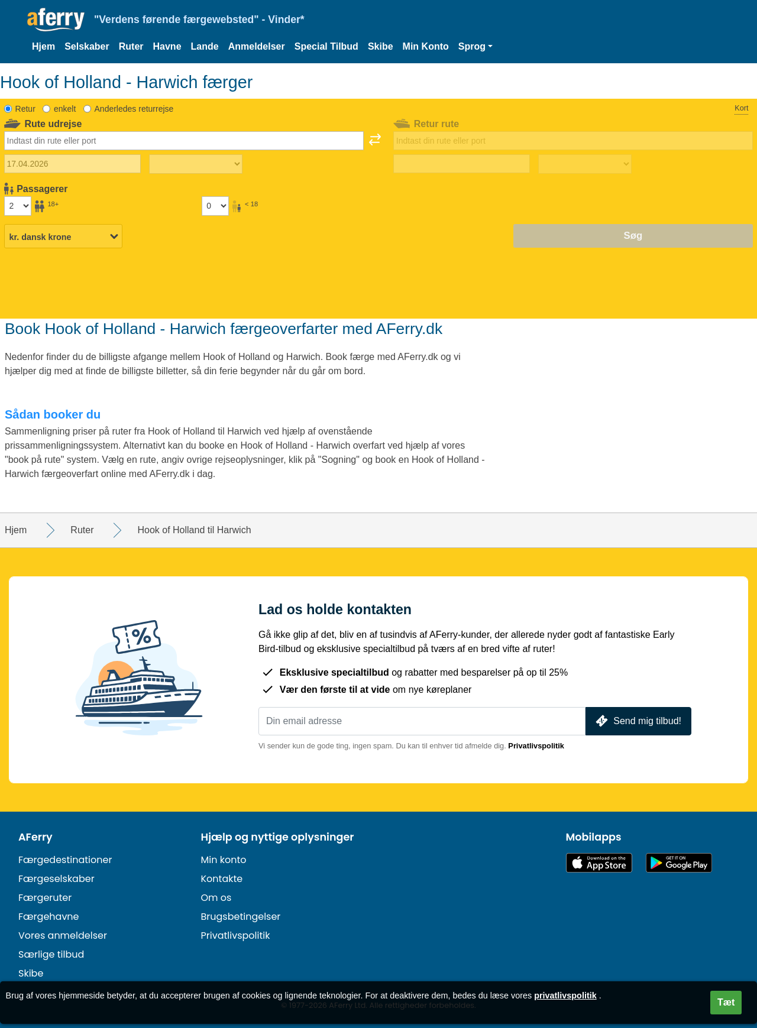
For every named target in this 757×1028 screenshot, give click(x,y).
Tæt (726, 1002)
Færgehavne (48, 916)
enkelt (65, 108)
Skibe (380, 46)
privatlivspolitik (565, 995)
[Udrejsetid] (195, 164)
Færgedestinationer (65, 860)
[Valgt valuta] (63, 236)
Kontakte (222, 879)
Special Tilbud (326, 46)
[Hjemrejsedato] (461, 163)
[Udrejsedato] (72, 163)
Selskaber (86, 46)
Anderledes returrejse (134, 108)
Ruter (131, 46)
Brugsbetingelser (241, 916)
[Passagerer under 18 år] (215, 205)
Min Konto (426, 46)
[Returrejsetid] (585, 164)
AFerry (35, 837)
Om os (216, 897)
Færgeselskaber (56, 879)
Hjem (43, 46)
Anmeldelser (256, 46)
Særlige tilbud (51, 954)
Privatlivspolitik (536, 745)
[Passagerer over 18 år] (17, 205)
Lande (205, 46)
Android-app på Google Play (679, 863)
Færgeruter (45, 897)
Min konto (224, 860)
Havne (167, 46)
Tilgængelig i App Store (599, 863)
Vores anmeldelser (62, 935)
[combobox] (184, 140)
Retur (25, 108)
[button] (475, 47)
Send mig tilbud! (637, 720)
